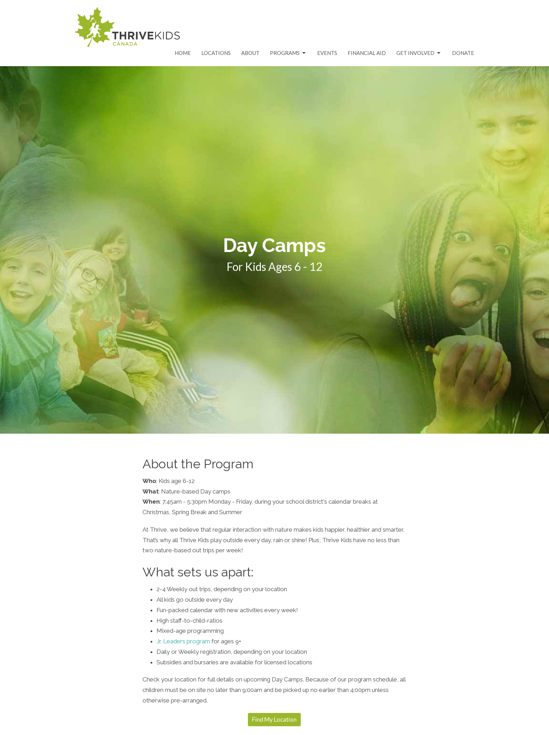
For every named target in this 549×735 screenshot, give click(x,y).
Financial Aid (367, 53)
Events (327, 53)
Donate (463, 53)
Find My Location (274, 719)
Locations (216, 53)
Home (183, 53)
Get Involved (419, 53)
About (250, 53)
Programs (288, 53)
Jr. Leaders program (183, 641)
